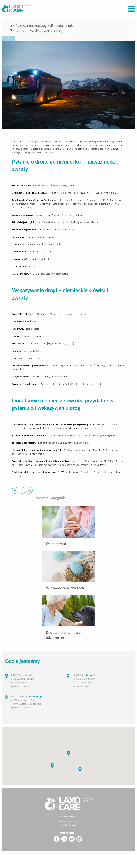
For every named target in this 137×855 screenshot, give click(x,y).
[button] (68, 753)
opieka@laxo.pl (68, 825)
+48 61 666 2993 (68, 822)
